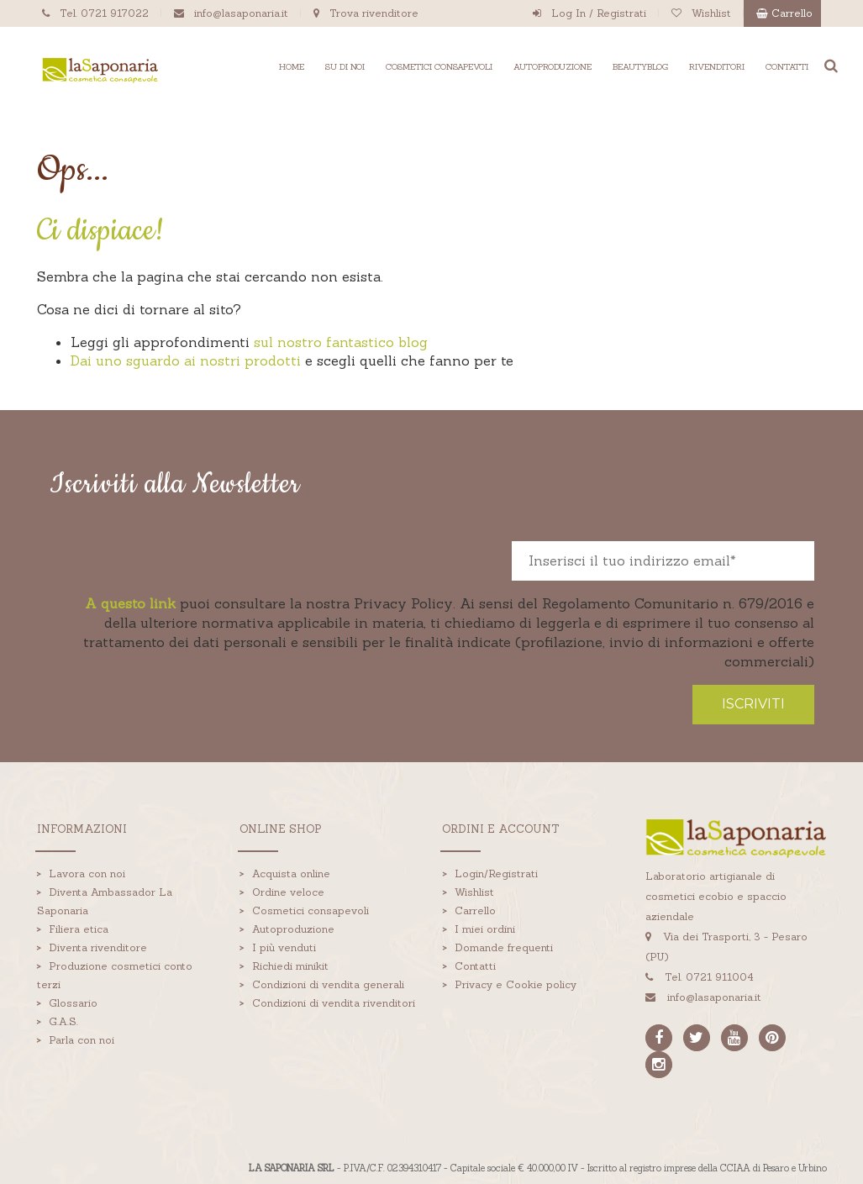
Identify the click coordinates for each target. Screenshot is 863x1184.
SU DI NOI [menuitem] (345, 66)
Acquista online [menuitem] (291, 872)
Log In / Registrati (598, 13)
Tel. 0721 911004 (707, 977)
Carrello (792, 13)
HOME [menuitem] (291, 66)
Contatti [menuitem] (475, 965)
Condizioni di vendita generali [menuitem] (328, 983)
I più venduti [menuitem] (284, 946)
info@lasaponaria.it (241, 13)
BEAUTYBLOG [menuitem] (640, 66)
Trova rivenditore (373, 13)
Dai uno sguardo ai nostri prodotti (186, 360)
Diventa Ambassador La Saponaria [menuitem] (105, 900)
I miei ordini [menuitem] (485, 928)
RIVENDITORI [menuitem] (717, 66)
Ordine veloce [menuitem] (288, 891)
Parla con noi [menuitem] (81, 1039)
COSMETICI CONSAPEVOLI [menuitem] (439, 66)
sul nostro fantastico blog (341, 342)
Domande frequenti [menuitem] (504, 946)
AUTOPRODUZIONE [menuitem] (552, 66)
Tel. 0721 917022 (104, 13)
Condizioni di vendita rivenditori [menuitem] (333, 1002)
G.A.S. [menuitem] (63, 1020)
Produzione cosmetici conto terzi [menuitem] (115, 974)
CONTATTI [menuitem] (787, 66)
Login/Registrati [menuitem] (496, 872)
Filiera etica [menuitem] (78, 928)
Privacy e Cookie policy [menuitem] (515, 983)
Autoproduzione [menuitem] (293, 928)
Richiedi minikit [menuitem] (290, 965)
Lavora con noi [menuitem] (87, 872)
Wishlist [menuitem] (474, 891)
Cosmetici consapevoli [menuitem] (310, 909)
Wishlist (711, 13)
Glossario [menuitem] (73, 1002)
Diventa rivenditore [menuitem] (98, 946)
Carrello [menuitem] (475, 909)
